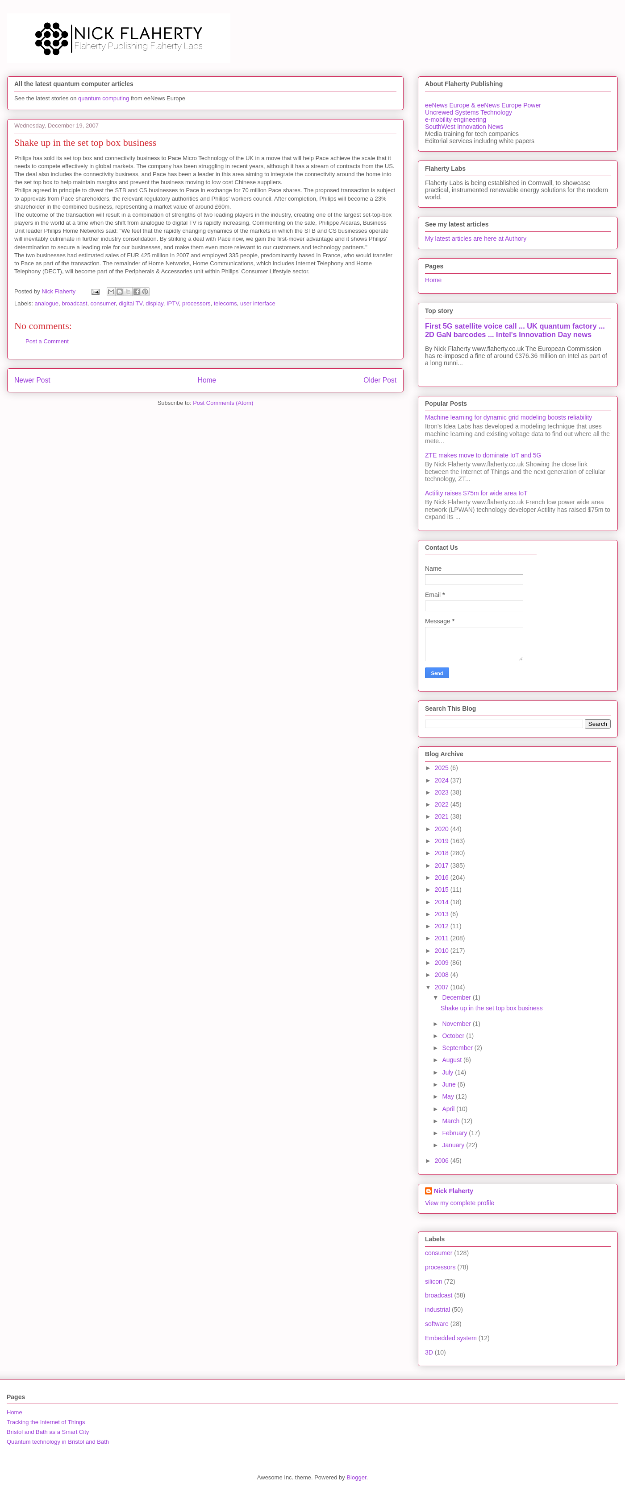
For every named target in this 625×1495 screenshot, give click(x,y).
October (454, 1035)
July (448, 1072)
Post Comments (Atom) (223, 402)
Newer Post (32, 380)
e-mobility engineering (455, 119)
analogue (47, 303)
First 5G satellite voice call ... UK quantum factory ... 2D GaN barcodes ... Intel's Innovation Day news (515, 330)
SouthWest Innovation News (464, 126)
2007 (442, 987)
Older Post (379, 380)
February (455, 1133)
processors (196, 303)
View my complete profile (459, 1203)
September (458, 1047)
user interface (257, 303)
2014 (442, 902)
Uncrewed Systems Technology (468, 112)
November (457, 1023)
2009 (442, 962)
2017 (442, 865)
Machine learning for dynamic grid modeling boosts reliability (508, 417)
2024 (442, 780)
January (454, 1145)
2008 (442, 974)
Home (207, 380)
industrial (437, 1309)
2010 (442, 950)
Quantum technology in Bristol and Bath (58, 1441)
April (449, 1108)
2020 (442, 828)
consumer (103, 303)
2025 (442, 767)
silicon (433, 1281)
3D (429, 1352)
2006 (442, 1160)
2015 (442, 889)
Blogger (356, 1477)
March (451, 1120)
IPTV (173, 303)
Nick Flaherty (453, 1190)
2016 (442, 877)
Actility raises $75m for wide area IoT (476, 493)
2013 (442, 914)
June (449, 1084)
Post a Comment (47, 341)
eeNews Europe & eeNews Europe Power (483, 105)
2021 (442, 816)
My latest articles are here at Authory (475, 238)
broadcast (74, 303)
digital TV (130, 303)
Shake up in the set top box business (492, 1008)
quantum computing (103, 98)
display (154, 303)
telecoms (225, 303)
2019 (442, 840)
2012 (442, 926)
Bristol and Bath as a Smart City (48, 1432)
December (457, 997)
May (448, 1096)
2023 (442, 792)
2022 (442, 804)
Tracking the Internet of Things (46, 1422)
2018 (442, 853)
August (452, 1059)
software (437, 1323)
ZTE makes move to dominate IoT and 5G (483, 455)
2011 (442, 938)
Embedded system (451, 1338)
